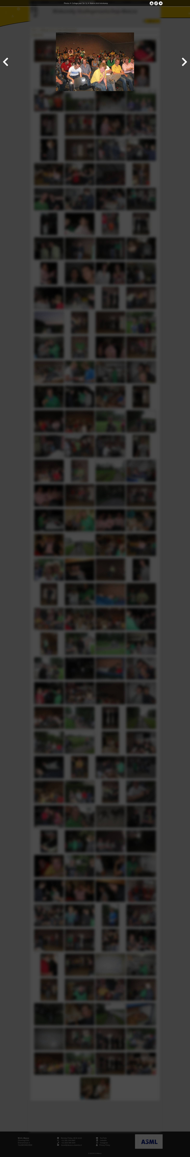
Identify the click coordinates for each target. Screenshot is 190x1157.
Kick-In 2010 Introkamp (99, 3)
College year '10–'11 (79, 3)
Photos (66, 3)
